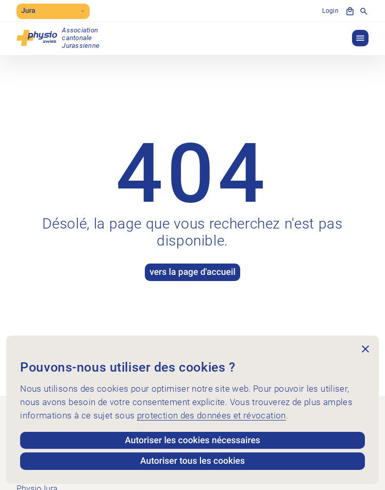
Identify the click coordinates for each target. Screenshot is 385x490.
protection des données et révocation (211, 415)
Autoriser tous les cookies (192, 461)
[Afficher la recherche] (364, 11)
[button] (360, 38)
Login (330, 10)
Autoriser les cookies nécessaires (192, 440)
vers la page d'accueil (192, 272)
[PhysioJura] (57, 37)
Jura (53, 11)
